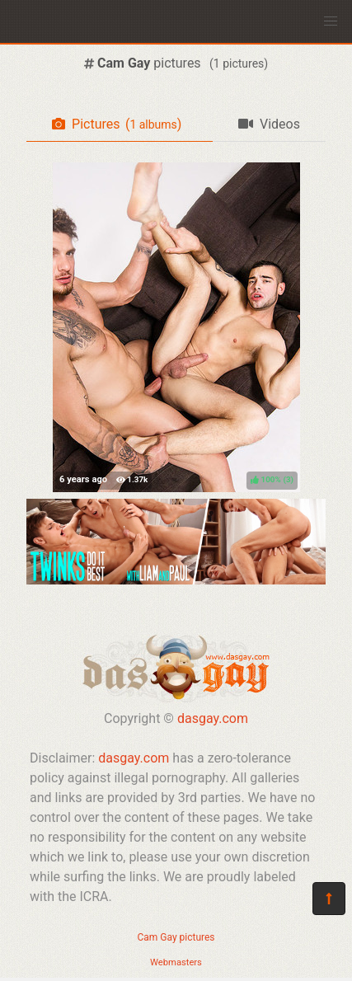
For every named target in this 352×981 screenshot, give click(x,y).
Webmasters (176, 962)
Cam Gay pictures (175, 937)
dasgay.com (212, 718)
